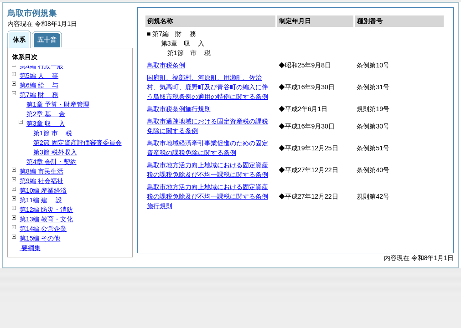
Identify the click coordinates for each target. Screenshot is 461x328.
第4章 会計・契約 (51, 161)
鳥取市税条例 (166, 65)
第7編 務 (39, 94)
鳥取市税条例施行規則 (179, 109)
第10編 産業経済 (43, 190)
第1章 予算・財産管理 (57, 104)
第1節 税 (52, 133)
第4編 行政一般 (41, 66)
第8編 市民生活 (41, 171)
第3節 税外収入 (55, 152)
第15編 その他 (40, 238)
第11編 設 (41, 200)
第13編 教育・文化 (46, 219)
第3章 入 (45, 123)
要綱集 (30, 247)
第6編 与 (39, 85)
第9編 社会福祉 (41, 180)
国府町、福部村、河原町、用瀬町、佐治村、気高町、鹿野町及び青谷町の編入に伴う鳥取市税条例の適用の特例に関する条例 (207, 87)
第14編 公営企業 (43, 228)
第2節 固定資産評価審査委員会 (77, 142)
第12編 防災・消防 (46, 209)
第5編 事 (39, 75)
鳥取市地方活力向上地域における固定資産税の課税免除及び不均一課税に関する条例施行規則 (207, 196)
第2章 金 (45, 114)
